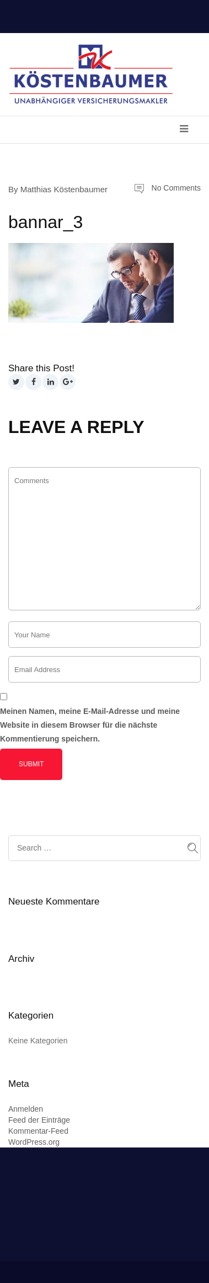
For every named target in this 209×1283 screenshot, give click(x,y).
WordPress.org (34, 1142)
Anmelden (25, 1109)
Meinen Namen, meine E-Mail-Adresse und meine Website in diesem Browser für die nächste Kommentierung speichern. (90, 725)
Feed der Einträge (39, 1120)
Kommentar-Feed (38, 1131)
